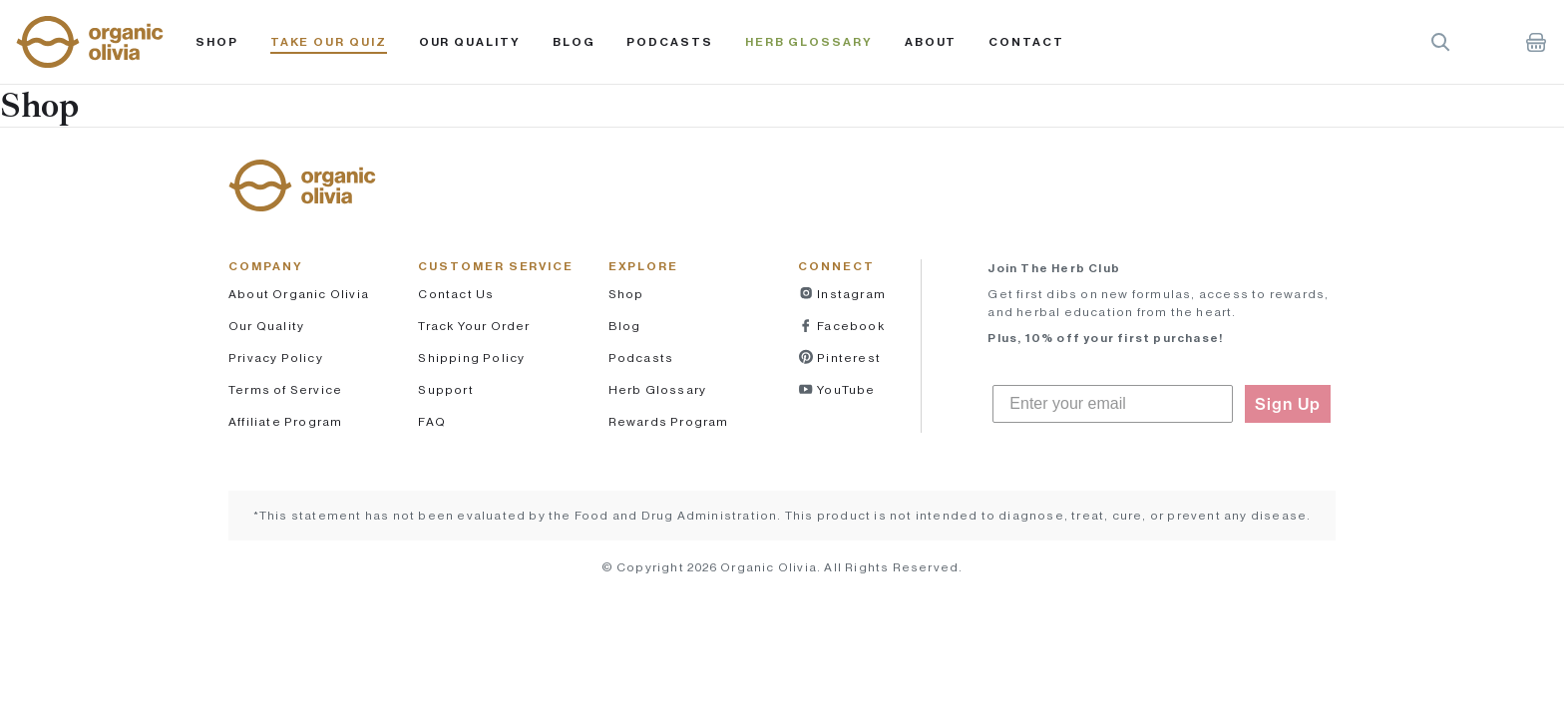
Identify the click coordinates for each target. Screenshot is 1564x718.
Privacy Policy (275, 357)
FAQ (432, 421)
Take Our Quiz (328, 42)
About (931, 42)
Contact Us (456, 293)
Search (1440, 42)
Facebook (849, 325)
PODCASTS (669, 42)
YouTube (845, 389)
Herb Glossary (809, 42)
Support (445, 389)
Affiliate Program (285, 421)
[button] (90, 42)
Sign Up (1288, 404)
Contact (1025, 42)
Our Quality (470, 42)
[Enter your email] (1112, 404)
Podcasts (641, 357)
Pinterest (847, 357)
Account (1488, 42)
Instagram (850, 293)
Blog (574, 42)
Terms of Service (285, 389)
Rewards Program (668, 421)
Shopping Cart (1536, 42)
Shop (217, 42)
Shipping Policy (471, 357)
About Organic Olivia (298, 293)
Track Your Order (474, 325)
